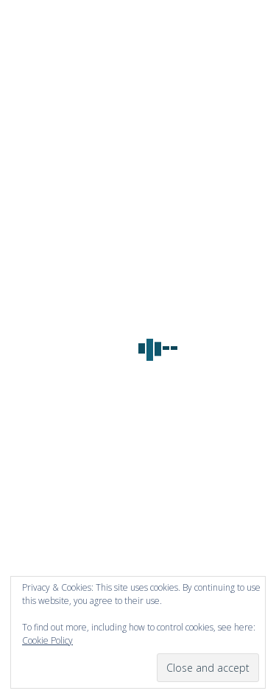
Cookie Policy (47, 640)
